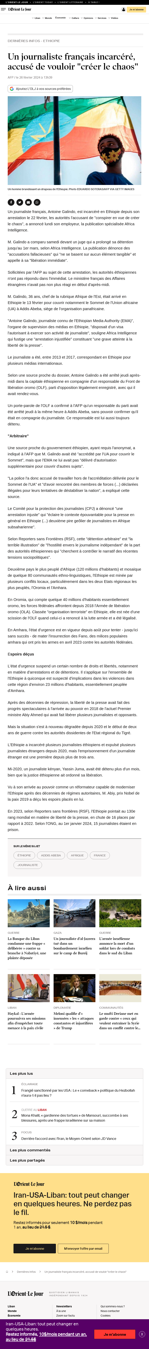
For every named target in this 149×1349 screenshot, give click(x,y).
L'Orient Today (43, 2)
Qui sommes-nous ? (113, 1306)
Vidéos (114, 18)
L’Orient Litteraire (70, 2)
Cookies (105, 1315)
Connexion (123, 9)
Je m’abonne (136, 9)
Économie (60, 17)
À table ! (93, 2)
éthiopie (24, 855)
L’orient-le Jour (17, 2)
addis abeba (51, 855)
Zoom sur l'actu (65, 1315)
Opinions (88, 18)
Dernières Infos (24, 41)
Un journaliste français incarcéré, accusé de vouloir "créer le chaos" (85, 1271)
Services (102, 18)
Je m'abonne (115, 1334)
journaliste (28, 865)
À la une (61, 1311)
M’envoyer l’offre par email (83, 1248)
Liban (37, 18)
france (100, 855)
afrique (77, 855)
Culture (75, 18)
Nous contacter (110, 1311)
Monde (48, 18)
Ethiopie (51, 41)
